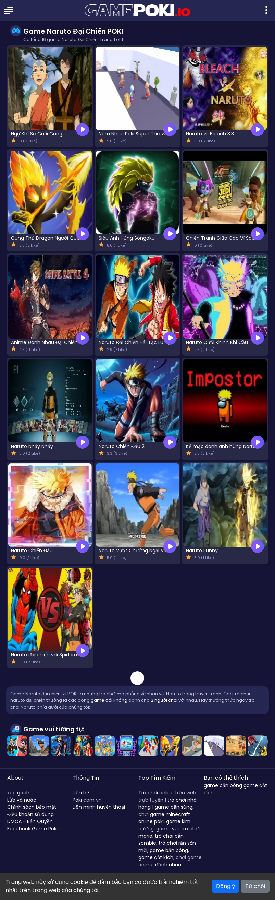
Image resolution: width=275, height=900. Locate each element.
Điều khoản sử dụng (30, 814)
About (15, 778)
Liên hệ (81, 792)
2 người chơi (164, 700)
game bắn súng (173, 807)
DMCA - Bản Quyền (30, 821)
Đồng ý (225, 886)
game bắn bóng (169, 850)
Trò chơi (148, 792)
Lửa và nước (21, 799)
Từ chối (255, 886)
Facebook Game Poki (32, 828)
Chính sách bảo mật (31, 807)
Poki (77, 799)
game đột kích (155, 857)
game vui (167, 828)
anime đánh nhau (159, 864)
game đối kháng (109, 700)
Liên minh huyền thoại (99, 807)
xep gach (18, 792)
